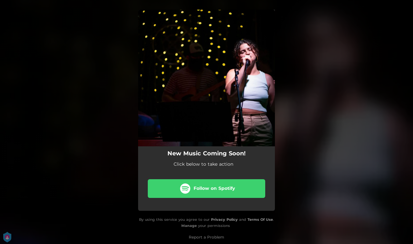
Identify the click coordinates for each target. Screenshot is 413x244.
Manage (189, 225)
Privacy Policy (224, 219)
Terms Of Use (260, 219)
